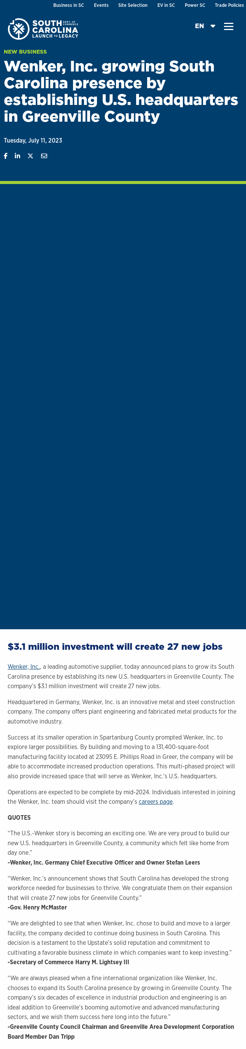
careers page (156, 801)
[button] (228, 26)
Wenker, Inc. (24, 666)
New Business (25, 52)
